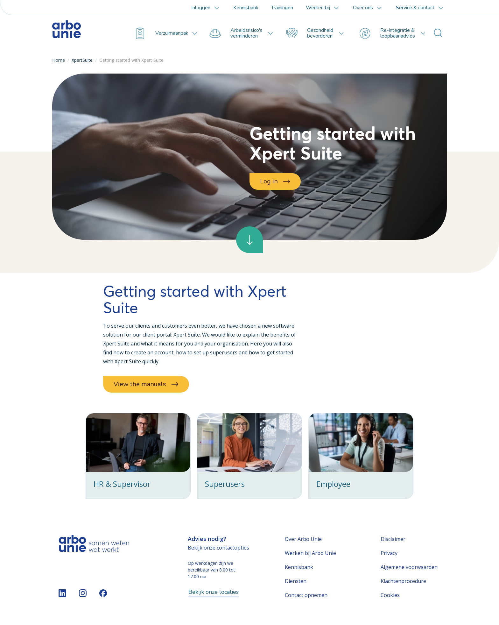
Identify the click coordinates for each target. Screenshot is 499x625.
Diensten (295, 581)
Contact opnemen (306, 595)
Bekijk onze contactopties (218, 547)
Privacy (389, 553)
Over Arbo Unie (303, 539)
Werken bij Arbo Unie (310, 553)
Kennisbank (245, 7)
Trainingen (282, 7)
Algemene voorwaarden (409, 567)
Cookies (390, 595)
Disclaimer (393, 539)
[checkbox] (138, 456)
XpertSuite (82, 60)
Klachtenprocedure (403, 581)
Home (58, 60)
